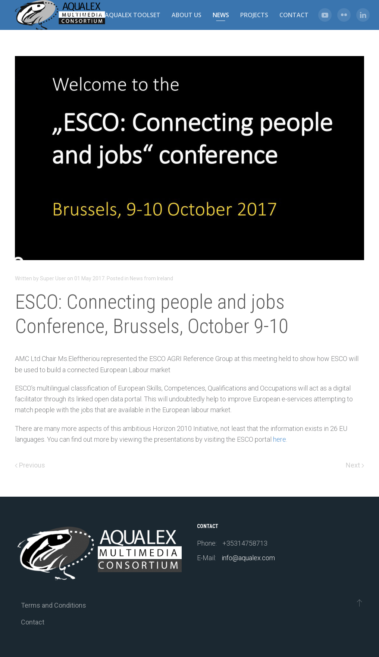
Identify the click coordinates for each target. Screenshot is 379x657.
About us (186, 15)
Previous (30, 465)
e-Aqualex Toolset (130, 15)
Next (355, 465)
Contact (293, 15)
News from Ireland (151, 278)
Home (79, 15)
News (221, 15)
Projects (254, 15)
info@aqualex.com (248, 558)
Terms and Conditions (53, 605)
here (279, 439)
